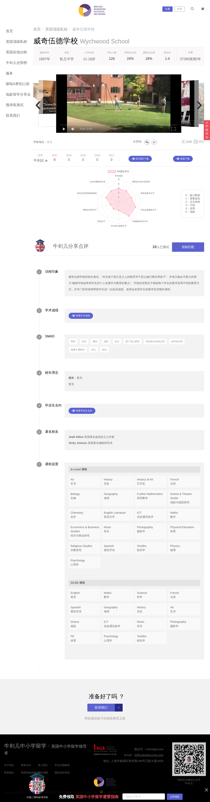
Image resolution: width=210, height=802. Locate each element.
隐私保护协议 (62, 772)
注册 (167, 8)
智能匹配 (188, 247)
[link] (37, 29)
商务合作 (26, 765)
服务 (9, 73)
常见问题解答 (62, 765)
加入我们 (43, 765)
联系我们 (13, 115)
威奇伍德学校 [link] (83, 29)
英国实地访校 (16, 52)
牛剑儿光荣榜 (16, 63)
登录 (179, 8)
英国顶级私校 (16, 42)
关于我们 (9, 765)
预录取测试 (15, 105)
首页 (9, 31)
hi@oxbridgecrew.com (148, 755)
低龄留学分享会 (18, 94)
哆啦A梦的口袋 (17, 84)
